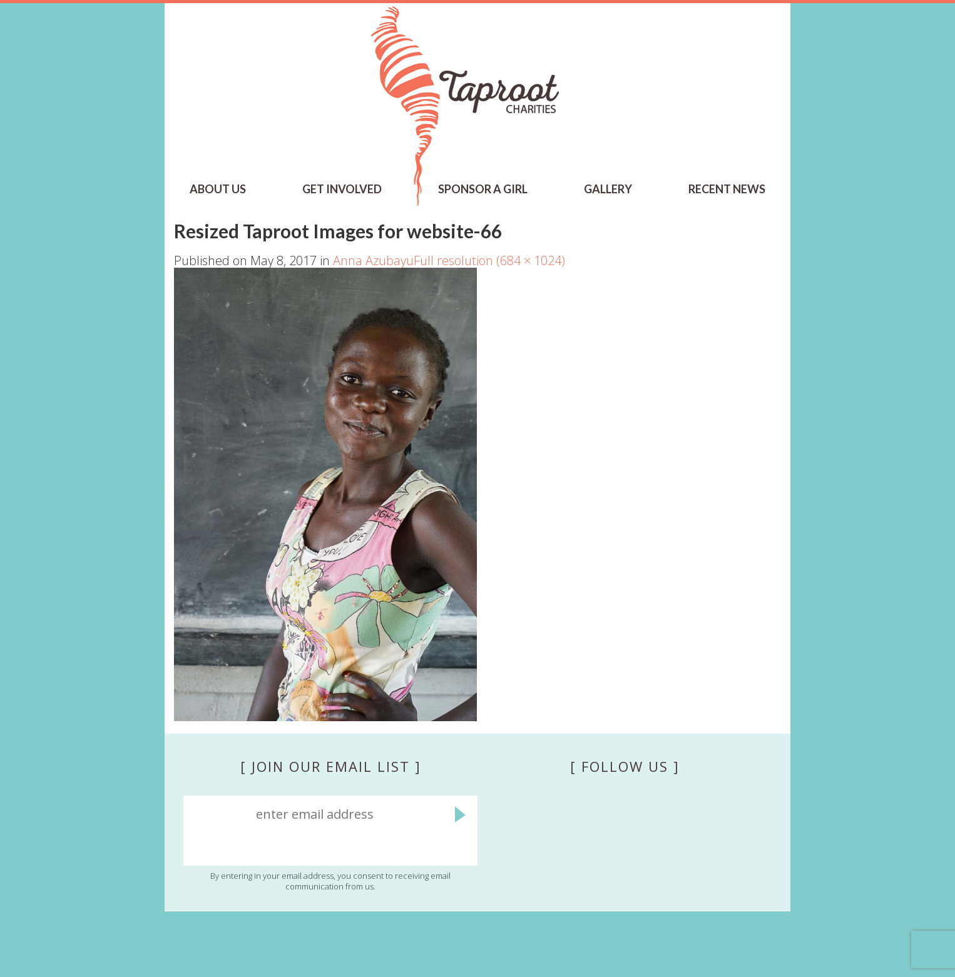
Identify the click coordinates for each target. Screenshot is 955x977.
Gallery (608, 189)
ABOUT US (218, 189)
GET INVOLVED (342, 189)
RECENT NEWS (726, 189)
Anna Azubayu (373, 260)
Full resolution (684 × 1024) (489, 260)
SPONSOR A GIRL (483, 189)
